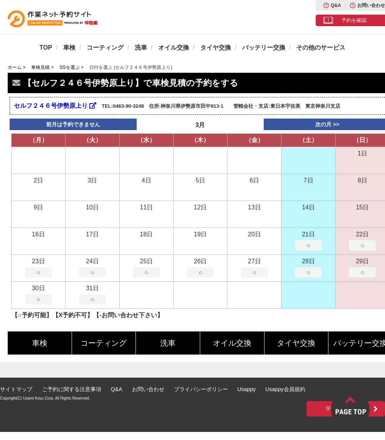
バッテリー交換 (263, 47)
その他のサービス (320, 47)
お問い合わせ (371, 5)
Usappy (247, 389)
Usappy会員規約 (285, 389)
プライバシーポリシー (201, 389)
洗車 (141, 47)
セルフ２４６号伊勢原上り (55, 105)
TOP (46, 47)
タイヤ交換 (215, 47)
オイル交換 (173, 47)
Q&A (336, 5)
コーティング (105, 47)
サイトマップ (16, 389)
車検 (69, 47)
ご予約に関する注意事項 (71, 389)
